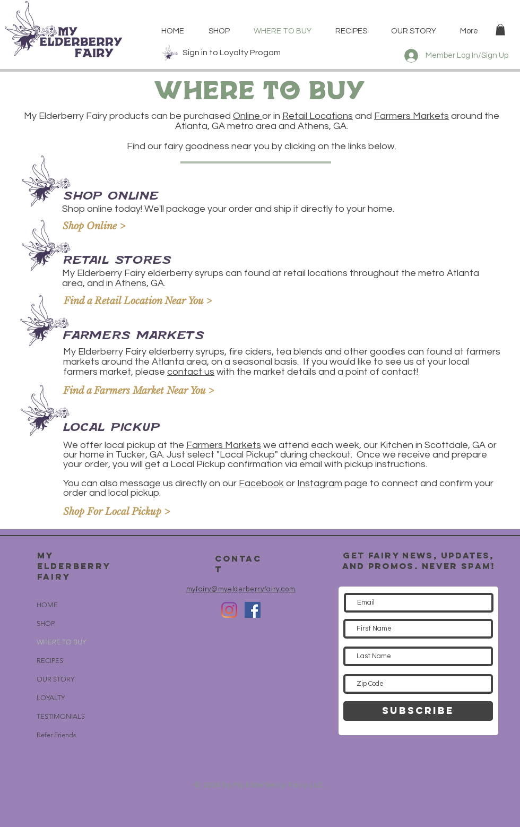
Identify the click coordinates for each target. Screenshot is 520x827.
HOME (47, 605)
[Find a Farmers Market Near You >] (138, 391)
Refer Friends (56, 735)
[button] (500, 30)
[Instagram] (229, 610)
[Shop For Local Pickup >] (126, 512)
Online (247, 116)
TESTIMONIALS (61, 716)
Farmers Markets (411, 116)
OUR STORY (55, 679)
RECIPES (50, 661)
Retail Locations (317, 116)
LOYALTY (51, 698)
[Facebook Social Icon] (253, 610)
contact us (190, 372)
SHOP (46, 623)
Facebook (261, 483)
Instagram (319, 483)
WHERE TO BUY (61, 642)
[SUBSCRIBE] (418, 711)
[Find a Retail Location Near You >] (138, 302)
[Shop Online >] (125, 227)
